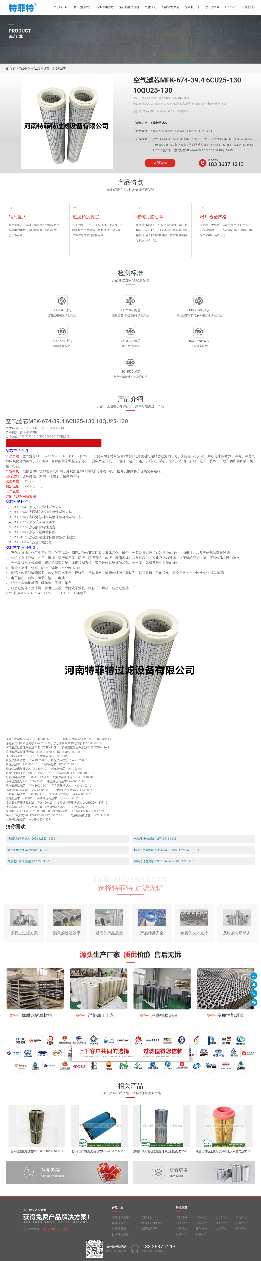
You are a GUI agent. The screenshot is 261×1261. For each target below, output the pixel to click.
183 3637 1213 (226, 164)
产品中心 (24, 68)
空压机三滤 (192, 8)
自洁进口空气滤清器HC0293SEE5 (28, 835)
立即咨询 (160, 163)
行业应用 (231, 8)
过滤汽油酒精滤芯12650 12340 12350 (31, 812)
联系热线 (213, 159)
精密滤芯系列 (170, 8)
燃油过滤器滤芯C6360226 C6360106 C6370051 (164, 835)
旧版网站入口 (130, 1255)
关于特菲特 (61, 8)
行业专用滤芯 (105, 8)
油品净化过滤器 (129, 8)
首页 (13, 68)
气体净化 (150, 8)
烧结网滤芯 (59, 68)
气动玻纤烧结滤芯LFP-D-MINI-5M (155, 812)
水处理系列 (212, 8)
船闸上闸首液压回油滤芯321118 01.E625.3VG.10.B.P (167, 824)
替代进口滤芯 (82, 8)
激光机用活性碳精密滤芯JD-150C (28, 824)
